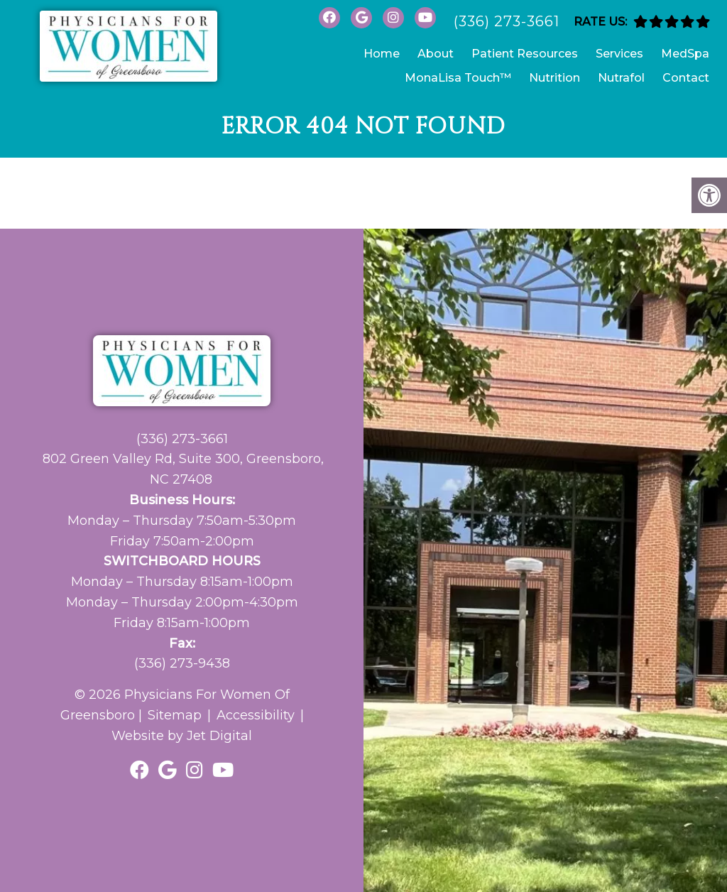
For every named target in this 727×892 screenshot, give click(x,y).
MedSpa (685, 53)
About (435, 53)
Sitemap (175, 715)
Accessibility (256, 715)
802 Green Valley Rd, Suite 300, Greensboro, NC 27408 (183, 469)
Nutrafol (621, 78)
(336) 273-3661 (506, 21)
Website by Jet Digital (181, 736)
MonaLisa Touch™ (458, 78)
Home (382, 53)
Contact (685, 78)
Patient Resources (524, 53)
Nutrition (554, 78)
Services (619, 53)
